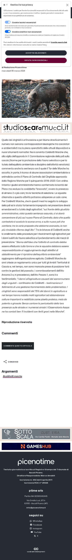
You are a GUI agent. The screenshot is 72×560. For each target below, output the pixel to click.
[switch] (8, 31)
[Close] (67, 5)
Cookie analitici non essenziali (26, 32)
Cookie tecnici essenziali (24, 22)
